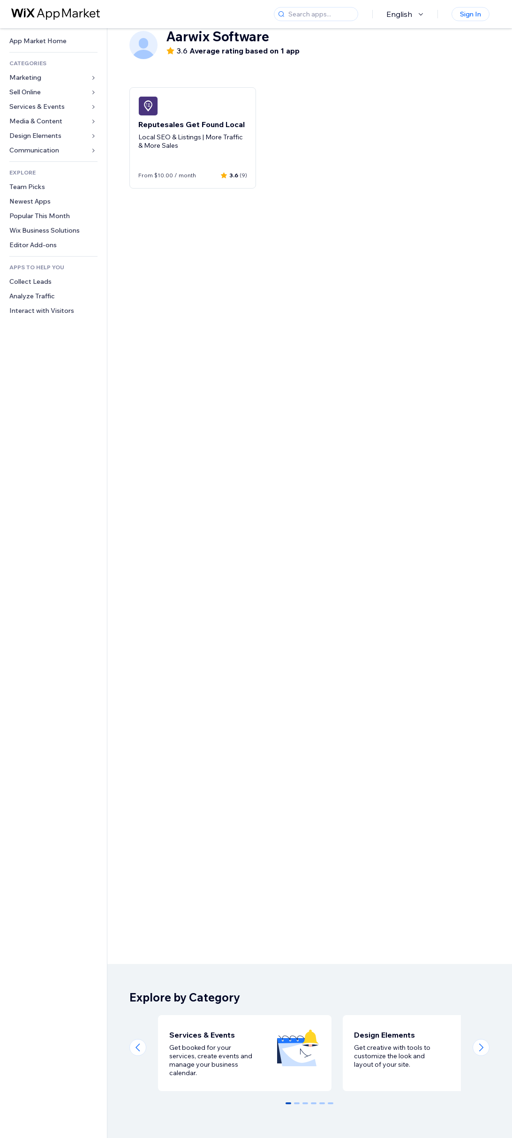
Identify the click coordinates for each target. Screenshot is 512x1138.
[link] (53, 41)
